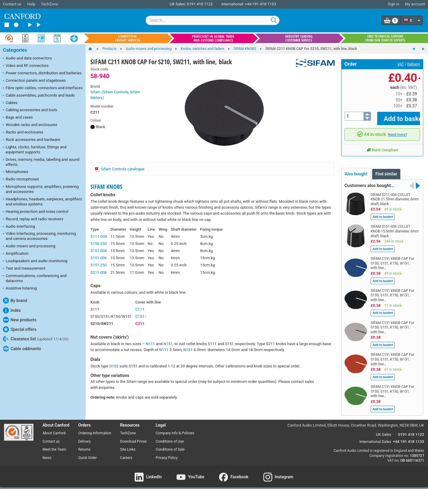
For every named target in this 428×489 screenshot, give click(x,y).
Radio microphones (21, 179)
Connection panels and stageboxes (34, 81)
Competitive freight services (127, 38)
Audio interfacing (19, 226)
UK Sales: (178, 4)
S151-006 (98, 258)
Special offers (20, 329)
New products (19, 320)
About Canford (54, 429)
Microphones (15, 172)
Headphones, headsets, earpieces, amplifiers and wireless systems (42, 201)
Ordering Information (94, 429)
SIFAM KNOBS (106, 187)
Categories (15, 50)
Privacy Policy (167, 454)
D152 (113, 366)
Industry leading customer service (299, 38)
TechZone (49, 4)
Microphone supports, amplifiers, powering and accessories (41, 189)
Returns (84, 445)
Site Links (128, 445)
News (47, 454)
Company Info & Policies (175, 429)
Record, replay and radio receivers (33, 219)
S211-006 (98, 272)
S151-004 (98, 251)
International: (232, 4)
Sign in (393, 4)
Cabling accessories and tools (30, 110)
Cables (10, 103)
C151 (141, 316)
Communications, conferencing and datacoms (35, 278)
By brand (15, 301)
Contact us (12, 4)
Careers (126, 454)
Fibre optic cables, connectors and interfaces (43, 88)
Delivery (413, 64)
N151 (168, 344)
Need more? (397, 130)
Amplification (16, 254)
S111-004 (98, 236)
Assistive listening (20, 288)
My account (415, 4)
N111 (150, 344)
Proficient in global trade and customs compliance (213, 38)
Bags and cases (18, 117)
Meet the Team (54, 445)
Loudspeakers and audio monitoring (35, 261)
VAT (401, 64)
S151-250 (98, 265)
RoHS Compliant (382, 145)
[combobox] (212, 20)
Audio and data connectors (27, 58)
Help (31, 4)
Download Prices (133, 437)
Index (12, 310)
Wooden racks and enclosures (30, 125)
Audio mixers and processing (29, 246)
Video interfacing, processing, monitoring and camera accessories (39, 236)
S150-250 (98, 243)
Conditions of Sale (170, 445)
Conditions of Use (170, 437)
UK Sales (383, 430)
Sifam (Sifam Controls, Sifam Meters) (115, 95)
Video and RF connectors (25, 66)
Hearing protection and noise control (35, 212)
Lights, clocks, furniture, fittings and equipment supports (34, 149)
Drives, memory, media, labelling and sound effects (41, 162)
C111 (139, 309)
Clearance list (36, 339)
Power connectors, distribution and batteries (42, 73)
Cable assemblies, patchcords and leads (39, 95)
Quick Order (87, 454)
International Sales (375, 437)
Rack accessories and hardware (31, 140)
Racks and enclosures (23, 132)
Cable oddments (22, 349)
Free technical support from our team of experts (385, 38)
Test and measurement (24, 268)
